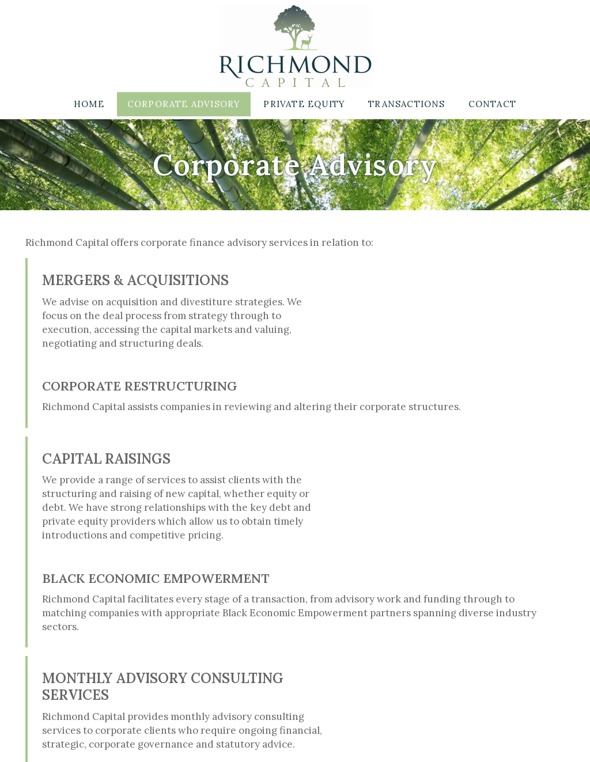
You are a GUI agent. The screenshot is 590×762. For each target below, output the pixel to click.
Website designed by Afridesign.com (411, 739)
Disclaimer (306, 739)
